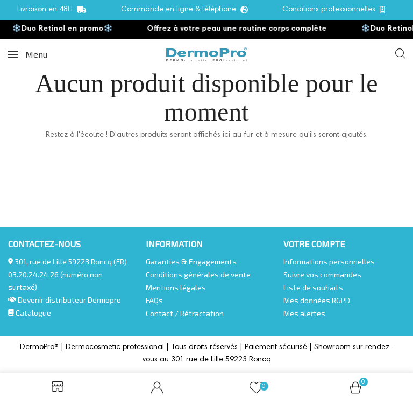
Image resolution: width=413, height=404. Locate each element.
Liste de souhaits (313, 287)
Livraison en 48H (52, 10)
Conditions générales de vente (198, 274)
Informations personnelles (329, 261)
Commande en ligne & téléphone (184, 10)
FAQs (154, 300)
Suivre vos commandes (322, 274)
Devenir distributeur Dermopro (69, 299)
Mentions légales (176, 287)
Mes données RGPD (316, 300)
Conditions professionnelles (334, 10)
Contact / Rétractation (185, 313)
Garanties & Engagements (191, 261)
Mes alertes (304, 313)
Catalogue (29, 312)
